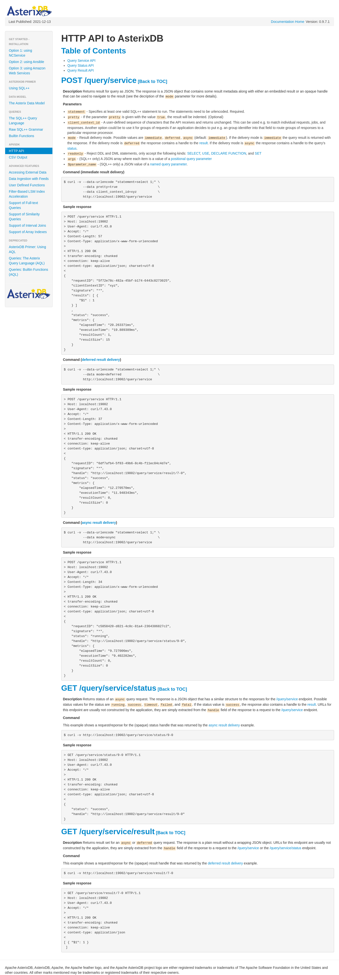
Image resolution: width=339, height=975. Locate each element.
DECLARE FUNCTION (228, 153)
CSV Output (18, 157)
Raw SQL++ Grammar (26, 129)
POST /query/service (99, 80)
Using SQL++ (19, 88)
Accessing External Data (27, 172)
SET (258, 153)
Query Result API (80, 70)
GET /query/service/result (108, 831)
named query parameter (168, 164)
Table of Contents (93, 50)
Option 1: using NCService (20, 52)
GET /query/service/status (108, 688)
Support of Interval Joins (27, 225)
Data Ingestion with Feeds (29, 179)
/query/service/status (285, 848)
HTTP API (16, 151)
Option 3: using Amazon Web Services (27, 70)
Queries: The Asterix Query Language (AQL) (27, 260)
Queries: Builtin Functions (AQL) (28, 272)
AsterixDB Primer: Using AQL (27, 249)
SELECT (193, 153)
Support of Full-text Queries (23, 205)
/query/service (287, 699)
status (72, 148)
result (203, 143)
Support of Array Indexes (28, 232)
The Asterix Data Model (27, 103)
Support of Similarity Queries (24, 216)
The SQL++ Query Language (23, 120)
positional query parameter (191, 159)
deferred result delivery (101, 360)
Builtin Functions (21, 136)
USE (205, 153)
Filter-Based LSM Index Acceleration (27, 194)
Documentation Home (287, 22)
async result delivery (99, 523)
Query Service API (81, 61)
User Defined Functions (27, 185)
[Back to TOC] (152, 81)
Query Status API (80, 65)
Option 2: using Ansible (26, 62)
